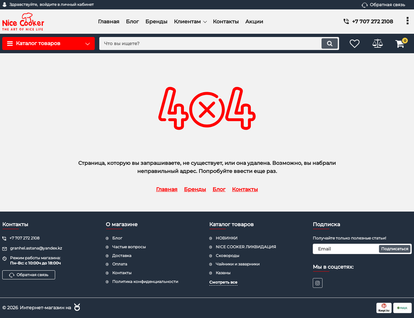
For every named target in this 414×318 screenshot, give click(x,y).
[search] (219, 43)
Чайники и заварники (238, 264)
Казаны (223, 272)
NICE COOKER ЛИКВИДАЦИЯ (246, 246)
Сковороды (227, 255)
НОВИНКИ (226, 238)
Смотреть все (223, 282)
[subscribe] (362, 249)
